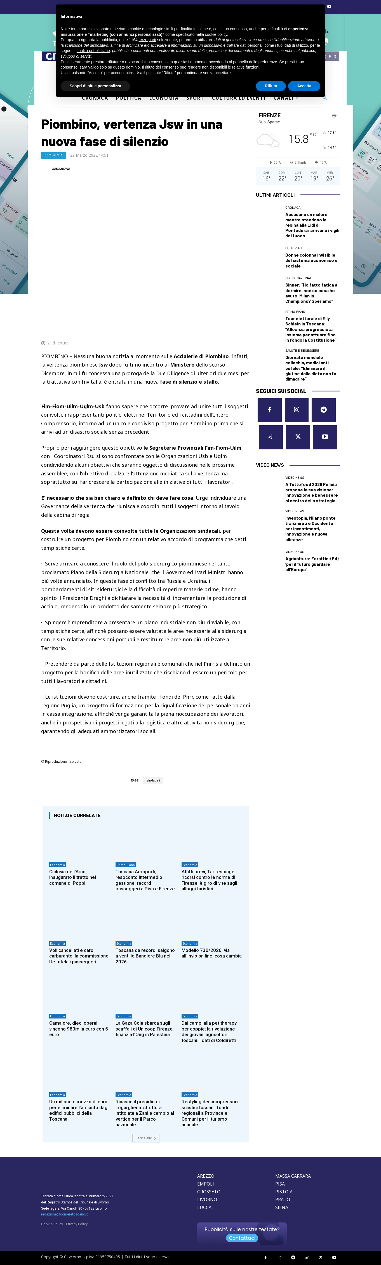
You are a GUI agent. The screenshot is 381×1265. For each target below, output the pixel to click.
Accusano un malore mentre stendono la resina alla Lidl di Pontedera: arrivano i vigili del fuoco (312, 225)
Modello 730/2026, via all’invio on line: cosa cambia (212, 953)
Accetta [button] (304, 86)
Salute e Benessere (302, 350)
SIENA (281, 1207)
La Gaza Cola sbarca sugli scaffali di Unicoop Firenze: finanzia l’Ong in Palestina (145, 1028)
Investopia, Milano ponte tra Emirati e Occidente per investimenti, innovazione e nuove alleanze (310, 528)
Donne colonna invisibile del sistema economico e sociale (311, 260)
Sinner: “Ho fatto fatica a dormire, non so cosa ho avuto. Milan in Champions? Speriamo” (311, 293)
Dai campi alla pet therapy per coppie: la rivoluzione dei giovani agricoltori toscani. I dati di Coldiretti (209, 1031)
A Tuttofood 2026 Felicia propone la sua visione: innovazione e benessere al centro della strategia (311, 492)
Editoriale (294, 248)
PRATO (282, 1199)
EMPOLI (205, 1184)
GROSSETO (208, 1192)
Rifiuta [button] (271, 86)
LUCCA (204, 1207)
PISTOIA (284, 1192)
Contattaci (242, 1238)
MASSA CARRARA (293, 1176)
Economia (53, 155)
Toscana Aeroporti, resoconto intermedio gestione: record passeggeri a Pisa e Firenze (145, 880)
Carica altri (145, 1138)
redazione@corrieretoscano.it (64, 1214)
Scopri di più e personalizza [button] (95, 86)
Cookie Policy (52, 1224)
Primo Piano (125, 865)
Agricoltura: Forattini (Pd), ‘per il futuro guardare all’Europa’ (312, 564)
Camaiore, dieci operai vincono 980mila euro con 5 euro (78, 1028)
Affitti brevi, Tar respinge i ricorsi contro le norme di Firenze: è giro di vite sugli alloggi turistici (209, 880)
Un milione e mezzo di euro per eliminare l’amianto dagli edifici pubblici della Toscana (79, 1110)
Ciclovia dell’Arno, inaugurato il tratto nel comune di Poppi (72, 877)
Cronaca (292, 207)
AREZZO (205, 1176)
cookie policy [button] (216, 34)
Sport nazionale (299, 278)
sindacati (153, 780)
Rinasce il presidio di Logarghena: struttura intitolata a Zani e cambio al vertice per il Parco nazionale (145, 1113)
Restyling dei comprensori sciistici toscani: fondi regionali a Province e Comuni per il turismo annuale (210, 1113)
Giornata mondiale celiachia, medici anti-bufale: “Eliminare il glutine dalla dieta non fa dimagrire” (310, 368)
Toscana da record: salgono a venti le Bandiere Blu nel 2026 (145, 955)
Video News (294, 477)
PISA (280, 1184)
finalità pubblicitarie (93, 50)
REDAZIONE (61, 168)
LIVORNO (207, 1199)
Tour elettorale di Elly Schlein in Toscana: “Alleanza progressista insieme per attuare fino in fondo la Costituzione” (311, 329)
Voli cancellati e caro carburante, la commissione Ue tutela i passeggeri (79, 955)
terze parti (147, 39)
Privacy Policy (77, 1224)
